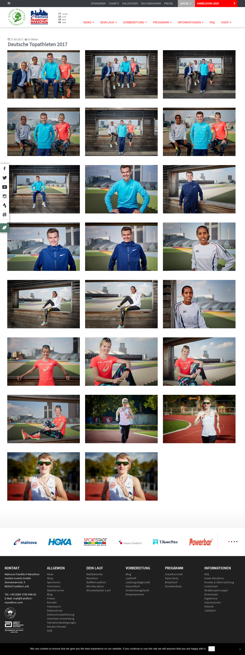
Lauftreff (131, 578)
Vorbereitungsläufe (137, 590)
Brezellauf (171, 582)
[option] (25, 542)
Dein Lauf (108, 22)
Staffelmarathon (96, 582)
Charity (114, 3)
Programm (162, 22)
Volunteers (130, 3)
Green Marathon (214, 578)
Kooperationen (135, 594)
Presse (168, 3)
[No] (240, 649)
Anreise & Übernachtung (219, 582)
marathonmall (174, 574)
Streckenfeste (173, 586)
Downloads (211, 594)
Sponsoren (98, 3)
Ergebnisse (210, 598)
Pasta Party (172, 578)
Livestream (211, 586)
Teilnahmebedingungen (61, 622)
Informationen (190, 22)
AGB (49, 630)
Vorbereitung (135, 22)
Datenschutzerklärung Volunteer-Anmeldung (60, 616)
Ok (211, 648)
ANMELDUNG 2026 (208, 3)
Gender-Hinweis (56, 626)
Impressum (54, 606)
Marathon (92, 578)
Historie (209, 606)
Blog (50, 594)
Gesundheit (133, 586)
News (88, 22)
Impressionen (212, 602)
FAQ (212, 22)
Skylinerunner (151, 3)
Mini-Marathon (95, 586)
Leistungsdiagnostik (138, 582)
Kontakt (52, 602)
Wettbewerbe (94, 574)
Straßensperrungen (216, 590)
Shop (226, 22)
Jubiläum (210, 610)
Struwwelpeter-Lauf (98, 590)
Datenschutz (55, 610)
